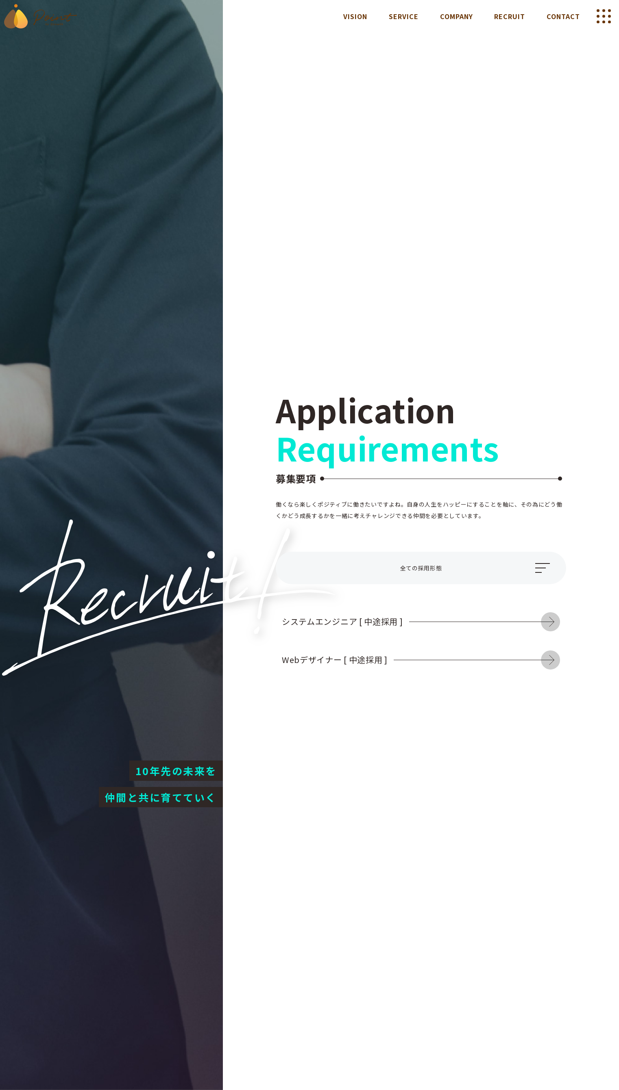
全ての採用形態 (421, 568)
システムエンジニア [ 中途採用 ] (411, 621)
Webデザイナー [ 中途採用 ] (411, 659)
